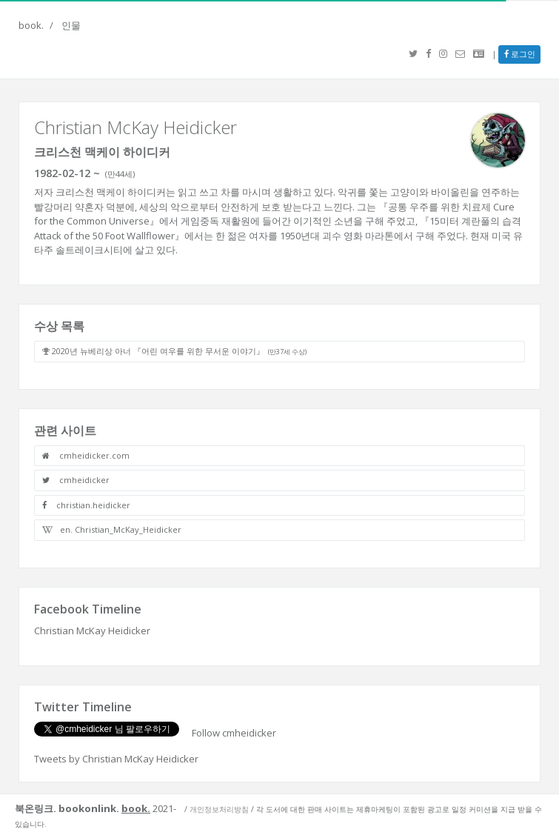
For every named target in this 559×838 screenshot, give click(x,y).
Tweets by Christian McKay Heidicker (116, 758)
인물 (71, 25)
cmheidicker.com (86, 455)
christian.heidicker (86, 505)
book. (31, 25)
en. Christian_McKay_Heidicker (111, 529)
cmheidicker (76, 479)
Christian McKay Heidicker (92, 630)
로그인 (519, 53)
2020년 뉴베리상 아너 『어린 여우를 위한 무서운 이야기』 (179, 350)
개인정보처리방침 (219, 809)
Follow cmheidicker (234, 732)
